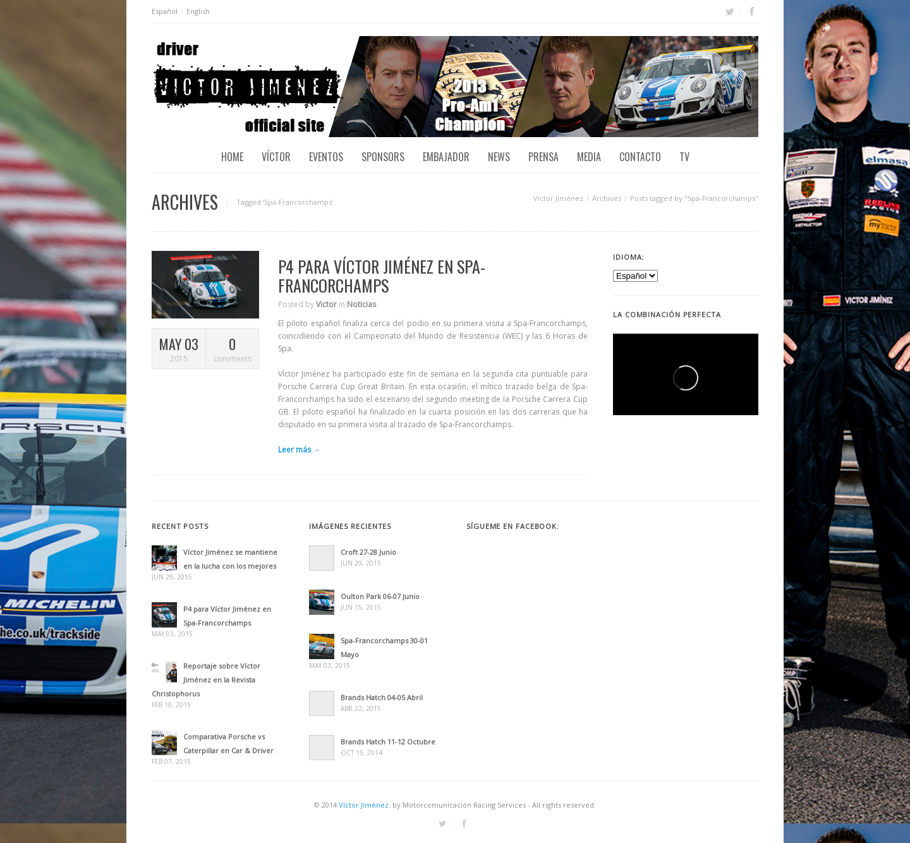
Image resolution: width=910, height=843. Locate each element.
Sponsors (382, 156)
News (499, 156)
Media (589, 156)
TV (684, 156)
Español (165, 11)
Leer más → (299, 449)
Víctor (276, 156)
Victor (326, 304)
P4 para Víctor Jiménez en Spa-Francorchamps (381, 276)
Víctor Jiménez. (365, 805)
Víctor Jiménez (558, 198)
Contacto (640, 156)
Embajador (446, 156)
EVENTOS (326, 156)
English (198, 11)
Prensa (543, 156)
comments (232, 349)
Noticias (361, 304)
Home (232, 156)
